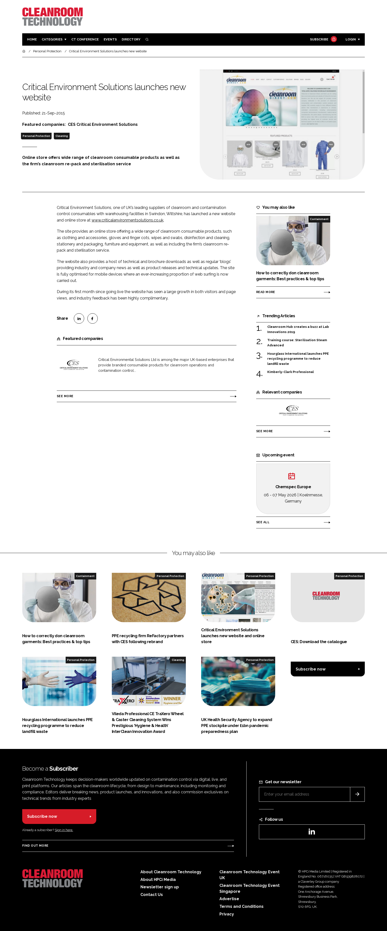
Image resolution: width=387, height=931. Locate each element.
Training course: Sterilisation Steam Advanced (297, 342)
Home (32, 39)
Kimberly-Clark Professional (290, 372)
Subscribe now (311, 669)
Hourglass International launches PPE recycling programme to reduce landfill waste (298, 358)
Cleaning (62, 135)
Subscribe (323, 39)
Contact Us (151, 894)
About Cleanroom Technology (170, 872)
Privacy (226, 914)
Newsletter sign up (159, 887)
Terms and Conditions (241, 906)
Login (351, 39)
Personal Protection (36, 135)
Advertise (229, 898)
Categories (52, 39)
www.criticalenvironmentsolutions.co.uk (127, 220)
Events (110, 39)
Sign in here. (64, 830)
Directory (131, 39)
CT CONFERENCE (85, 39)
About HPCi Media (158, 879)
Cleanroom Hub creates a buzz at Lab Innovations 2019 (298, 329)
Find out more (35, 845)
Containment (319, 219)
